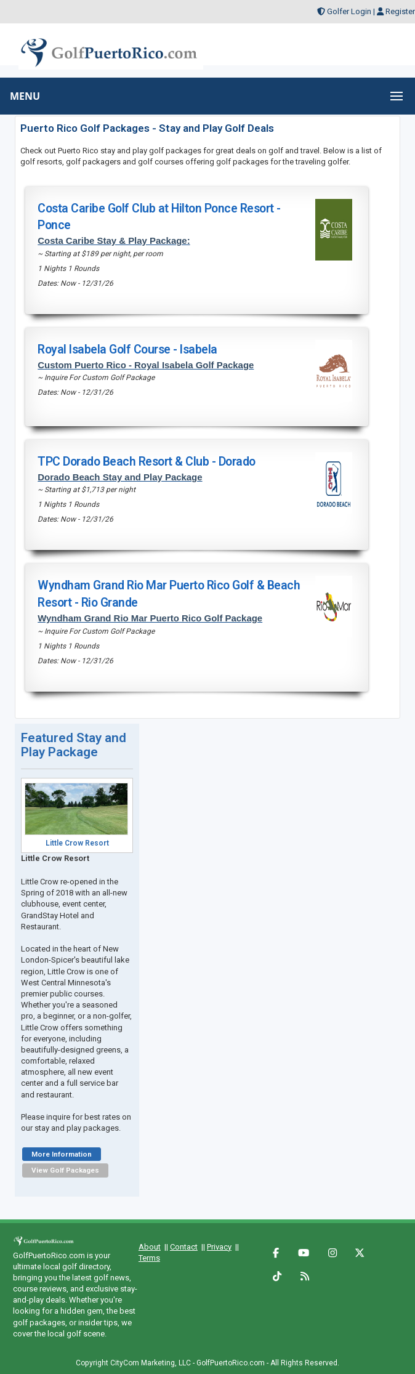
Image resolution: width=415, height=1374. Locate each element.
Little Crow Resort (77, 843)
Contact (184, 1246)
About (150, 1246)
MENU (25, 96)
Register (400, 11)
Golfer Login (349, 11)
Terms (149, 1258)
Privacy (219, 1246)
